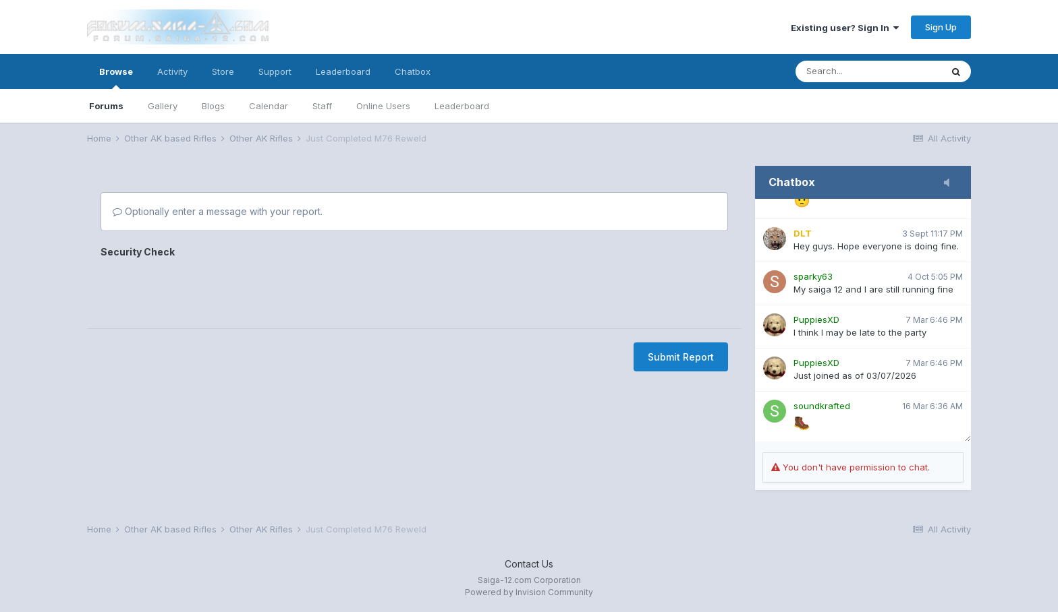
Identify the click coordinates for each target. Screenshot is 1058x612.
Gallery (162, 105)
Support (274, 71)
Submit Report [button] (681, 357)
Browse (116, 77)
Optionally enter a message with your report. (218, 211)
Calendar (268, 105)
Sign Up (941, 27)
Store (223, 71)
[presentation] (203, 288)
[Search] (868, 71)
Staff (322, 105)
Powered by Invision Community (529, 592)
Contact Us (529, 564)
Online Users (383, 105)
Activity (172, 71)
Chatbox (412, 71)
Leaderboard (462, 105)
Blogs (213, 105)
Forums (106, 105)
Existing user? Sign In (845, 27)
